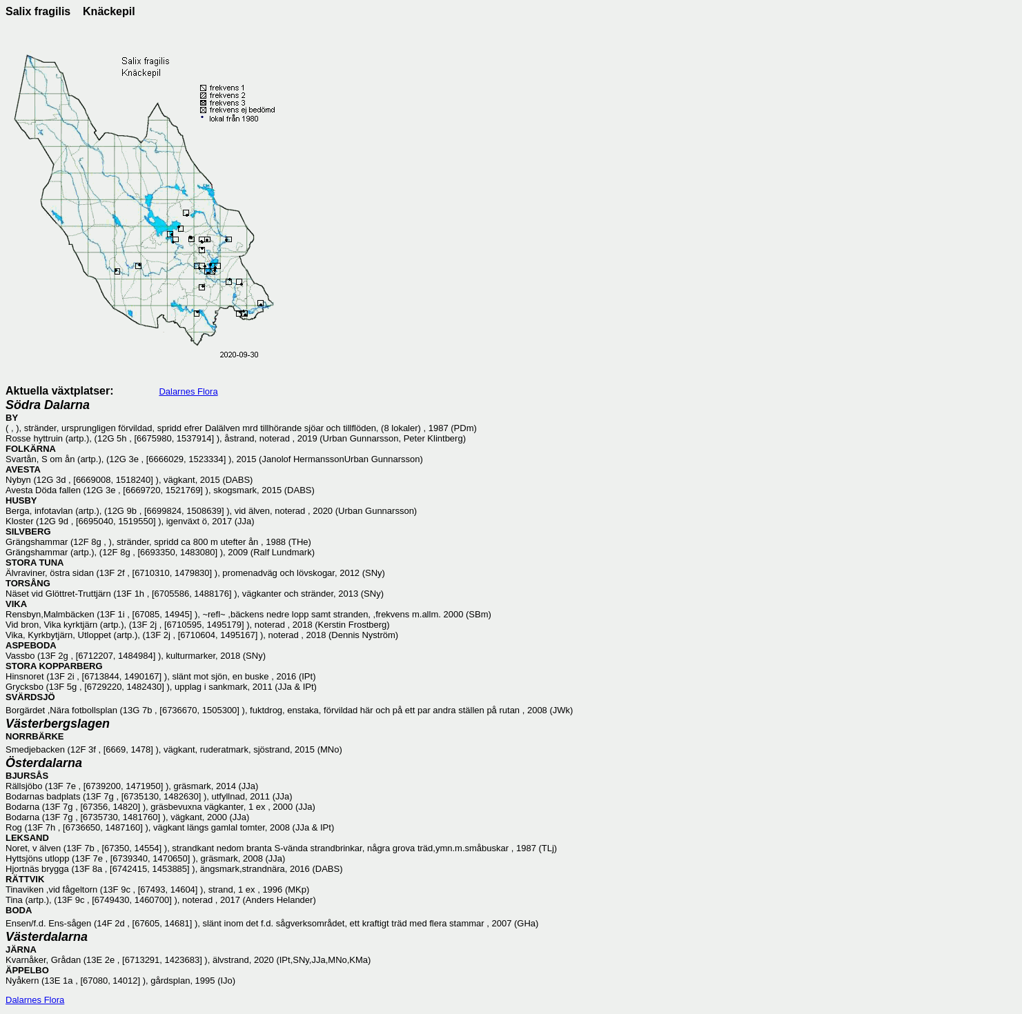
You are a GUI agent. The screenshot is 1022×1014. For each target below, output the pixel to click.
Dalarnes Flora (188, 391)
